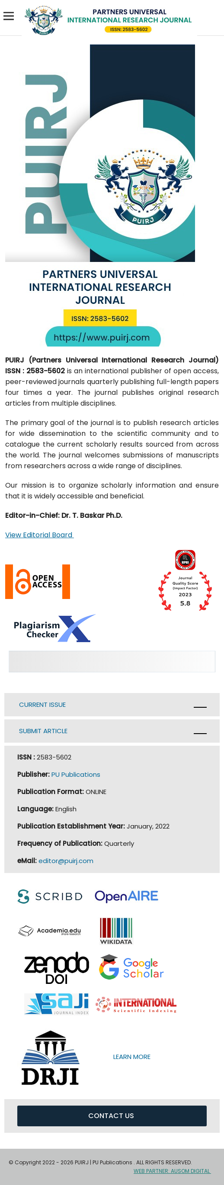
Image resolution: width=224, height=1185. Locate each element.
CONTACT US (112, 1116)
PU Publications (75, 774)
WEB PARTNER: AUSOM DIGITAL (172, 1171)
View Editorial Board (39, 535)
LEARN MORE (135, 1056)
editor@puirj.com (65, 860)
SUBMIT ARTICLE (43, 730)
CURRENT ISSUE (43, 704)
